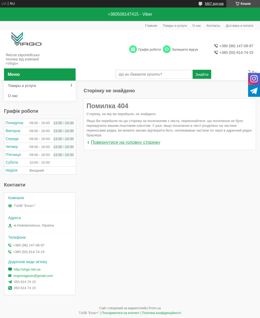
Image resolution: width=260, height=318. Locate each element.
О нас (196, 26)
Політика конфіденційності (161, 313)
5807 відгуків (214, 4)
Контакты (213, 26)
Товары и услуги (175, 26)
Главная (151, 26)
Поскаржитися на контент (120, 313)
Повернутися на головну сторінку (125, 142)
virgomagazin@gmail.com (33, 276)
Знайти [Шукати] (201, 74)
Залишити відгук (185, 49)
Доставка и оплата (239, 26)
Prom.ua (155, 308)
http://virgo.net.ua (27, 269)
